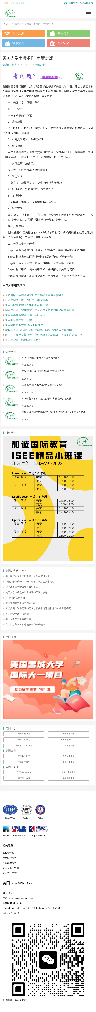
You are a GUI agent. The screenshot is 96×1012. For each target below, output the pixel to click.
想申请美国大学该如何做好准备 (21, 587)
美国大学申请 (10, 873)
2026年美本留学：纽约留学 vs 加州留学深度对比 (47, 398)
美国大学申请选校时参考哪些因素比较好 (26, 592)
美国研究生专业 (69, 772)
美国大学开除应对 (69, 739)
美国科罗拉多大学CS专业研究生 (24, 325)
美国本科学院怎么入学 (18, 320)
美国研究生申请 (24, 772)
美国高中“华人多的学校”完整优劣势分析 (42, 385)
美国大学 (40, 64)
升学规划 (18, 33)
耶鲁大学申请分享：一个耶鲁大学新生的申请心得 (31, 581)
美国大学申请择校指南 (17, 614)
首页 (5, 24)
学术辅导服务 (10, 858)
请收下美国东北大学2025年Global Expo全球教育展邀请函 (38, 329)
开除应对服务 (10, 863)
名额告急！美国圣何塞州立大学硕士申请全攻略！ (34, 295)
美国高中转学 (24, 762)
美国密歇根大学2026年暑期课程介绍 (26, 305)
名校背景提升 (10, 853)
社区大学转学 (69, 745)
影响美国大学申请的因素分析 (20, 603)
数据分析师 (21, 1000)
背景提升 (18, 43)
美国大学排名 (24, 739)
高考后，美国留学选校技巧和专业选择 (25, 624)
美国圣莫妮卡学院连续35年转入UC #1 (27, 315)
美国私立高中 (24, 756)
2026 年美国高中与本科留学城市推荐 (41, 358)
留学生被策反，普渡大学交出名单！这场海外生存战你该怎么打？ (43, 334)
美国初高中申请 (11, 868)
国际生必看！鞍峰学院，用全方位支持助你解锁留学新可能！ (41, 310)
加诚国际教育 (10, 64)
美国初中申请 (69, 762)
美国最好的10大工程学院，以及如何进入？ (27, 576)
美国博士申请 (69, 778)
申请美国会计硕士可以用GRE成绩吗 (26, 300)
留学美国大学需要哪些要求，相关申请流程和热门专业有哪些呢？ (39, 608)
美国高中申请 (69, 756)
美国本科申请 (24, 733)
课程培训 (63, 33)
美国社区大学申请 (24, 745)
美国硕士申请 (24, 778)
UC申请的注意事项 (15, 597)
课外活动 (63, 43)
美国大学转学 (69, 733)
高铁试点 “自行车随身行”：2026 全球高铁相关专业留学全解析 (54, 412)
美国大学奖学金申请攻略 (18, 619)
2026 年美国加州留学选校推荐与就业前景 (43, 371)
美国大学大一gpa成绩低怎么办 (23, 339)
